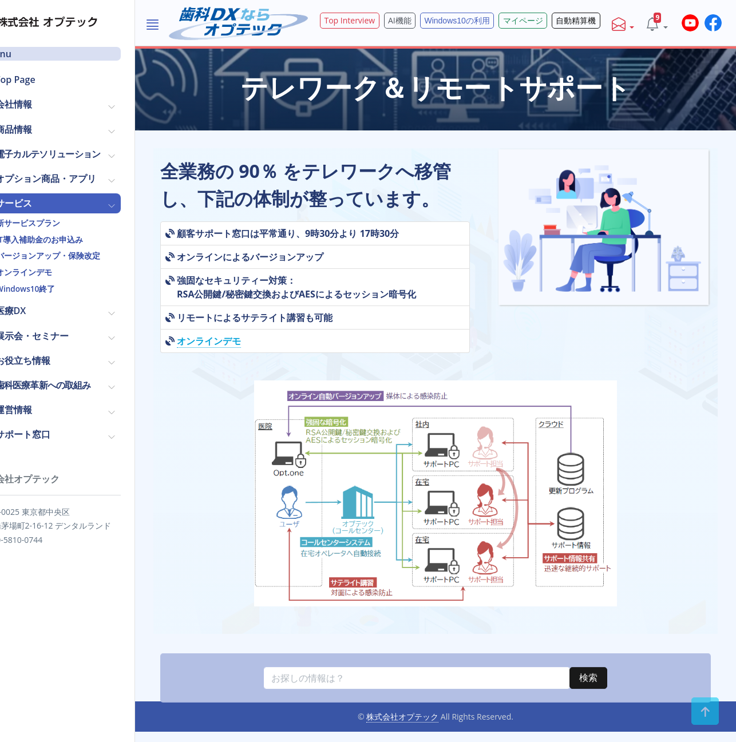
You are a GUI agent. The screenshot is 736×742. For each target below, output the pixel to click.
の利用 (477, 20)
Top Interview (382, 20)
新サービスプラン (60, 222)
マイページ (536, 20)
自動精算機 (584, 20)
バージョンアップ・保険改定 (80, 254)
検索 (606, 727)
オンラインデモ (56, 271)
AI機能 (426, 20)
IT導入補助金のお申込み (71, 238)
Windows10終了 (57, 287)
